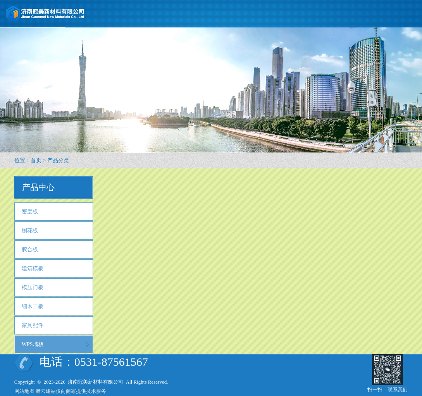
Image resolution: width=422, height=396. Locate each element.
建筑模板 (32, 268)
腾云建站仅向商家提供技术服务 (71, 391)
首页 (36, 160)
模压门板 (32, 287)
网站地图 (24, 391)
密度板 (30, 211)
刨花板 (30, 230)
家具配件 (32, 325)
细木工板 (32, 306)
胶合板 (30, 249)
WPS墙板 (33, 344)
